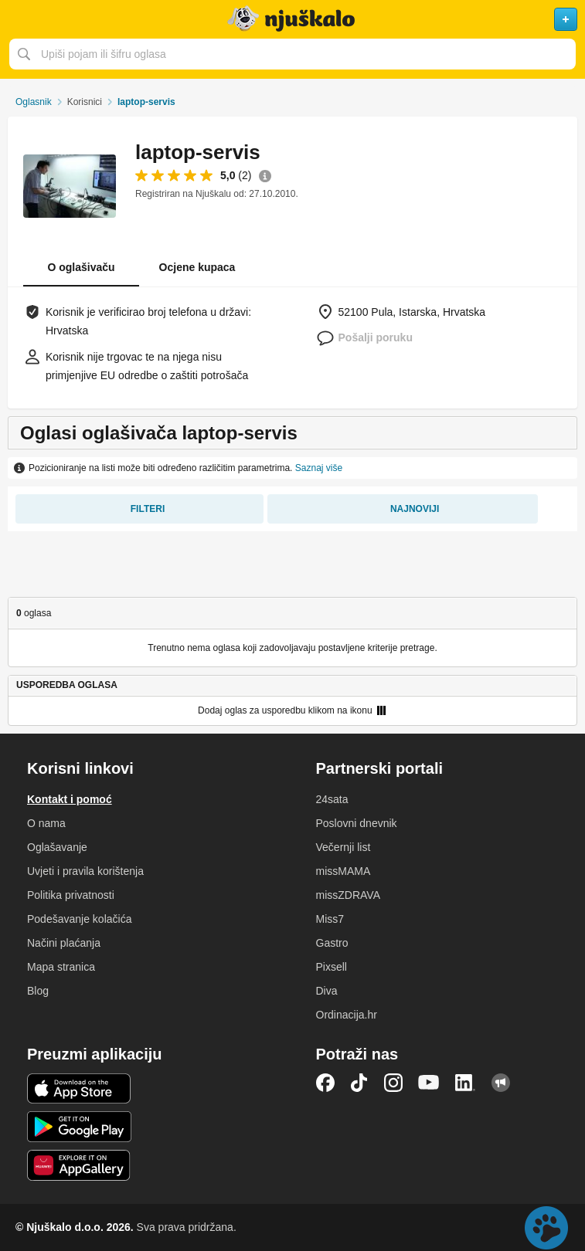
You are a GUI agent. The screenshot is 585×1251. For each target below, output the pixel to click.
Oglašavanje (57, 847)
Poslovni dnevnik (356, 823)
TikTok (359, 1082)
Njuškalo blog (500, 1082)
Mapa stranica (61, 967)
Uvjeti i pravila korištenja (85, 871)
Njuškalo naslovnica (292, 19)
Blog (38, 991)
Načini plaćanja (63, 943)
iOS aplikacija (79, 1088)
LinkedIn (465, 1082)
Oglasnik (33, 102)
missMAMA (343, 871)
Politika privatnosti (70, 895)
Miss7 (330, 919)
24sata (332, 799)
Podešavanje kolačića (79, 919)
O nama (46, 823)
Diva (327, 991)
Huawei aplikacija (79, 1165)
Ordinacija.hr (346, 1015)
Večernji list (343, 847)
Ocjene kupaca (197, 267)
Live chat (546, 1228)
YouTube (429, 1082)
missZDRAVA (348, 895)
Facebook (325, 1082)
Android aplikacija (79, 1126)
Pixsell (331, 967)
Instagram (393, 1082)
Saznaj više (318, 468)
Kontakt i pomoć (69, 799)
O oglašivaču (80, 267)
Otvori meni (18, 19)
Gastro (332, 943)
